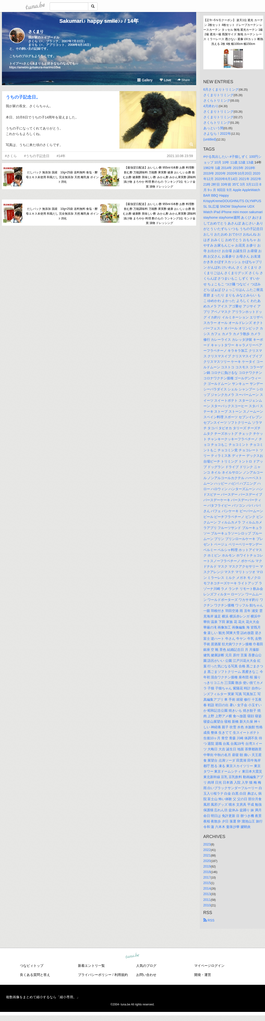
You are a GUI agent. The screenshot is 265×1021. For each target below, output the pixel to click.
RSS (209, 920)
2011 (207, 900)
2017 (207, 877)
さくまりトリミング (218, 95)
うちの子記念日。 (23, 97)
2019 (207, 866)
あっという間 (213, 128)
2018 (207, 872)
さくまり (36, 31)
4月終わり (211, 106)
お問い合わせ (146, 975)
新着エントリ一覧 (91, 966)
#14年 (61, 156)
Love (165, 80)
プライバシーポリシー (95, 975)
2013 (207, 894)
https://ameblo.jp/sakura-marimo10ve (35, 67)
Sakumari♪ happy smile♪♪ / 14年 (98, 21)
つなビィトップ (31, 966)
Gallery (144, 80)
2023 (207, 844)
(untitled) (209, 139)
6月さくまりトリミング (221, 89)
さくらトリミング (216, 100)
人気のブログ (146, 966)
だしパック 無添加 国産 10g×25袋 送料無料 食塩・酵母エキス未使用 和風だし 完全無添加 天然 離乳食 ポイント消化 (62, 177)
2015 (207, 883)
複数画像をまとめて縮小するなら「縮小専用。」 (43, 997)
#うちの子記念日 (36, 156)
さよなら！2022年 (217, 133)
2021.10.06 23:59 (180, 156)
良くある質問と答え (35, 975)
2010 (207, 905)
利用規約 (121, 975)
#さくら (11, 156)
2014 (207, 888)
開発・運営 (202, 975)
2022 (207, 850)
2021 (207, 855)
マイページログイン (209, 966)
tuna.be (132, 955)
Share (183, 80)
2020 (207, 861)
